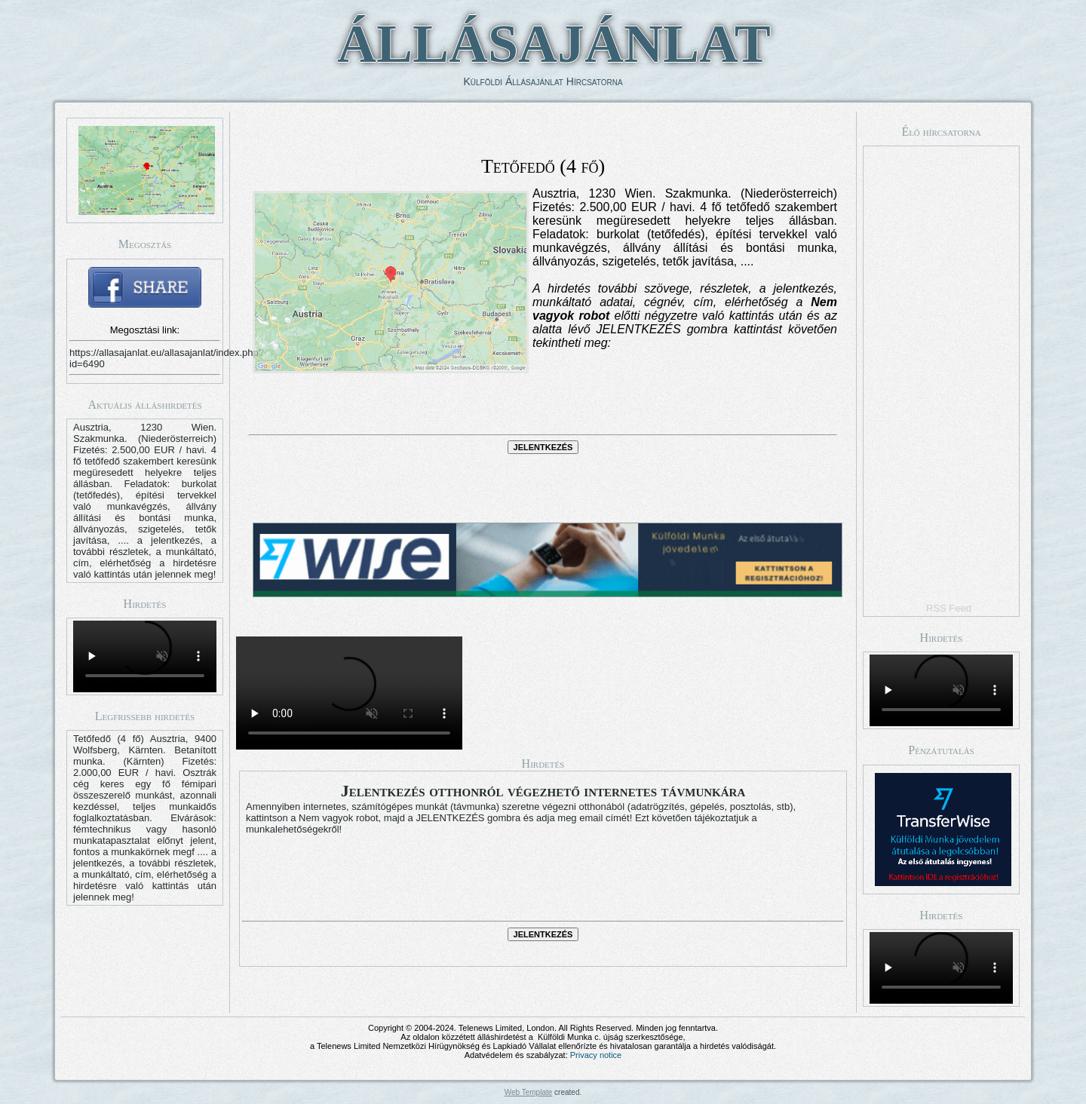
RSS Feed (948, 608)
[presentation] (543, 406)
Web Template (529, 1092)
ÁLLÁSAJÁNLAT (554, 44)
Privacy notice (595, 1055)
